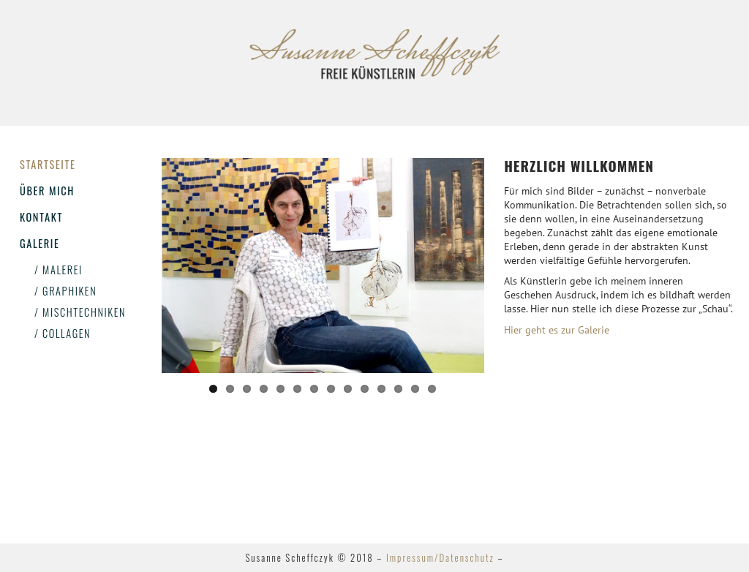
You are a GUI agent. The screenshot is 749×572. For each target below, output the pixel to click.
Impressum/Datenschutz (440, 558)
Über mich (47, 190)
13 (415, 389)
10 (365, 389)
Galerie (39, 243)
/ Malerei (58, 269)
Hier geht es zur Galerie (556, 329)
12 (398, 389)
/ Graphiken (65, 290)
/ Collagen (62, 333)
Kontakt (41, 217)
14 (432, 389)
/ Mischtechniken (80, 312)
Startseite (47, 164)
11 (381, 389)
